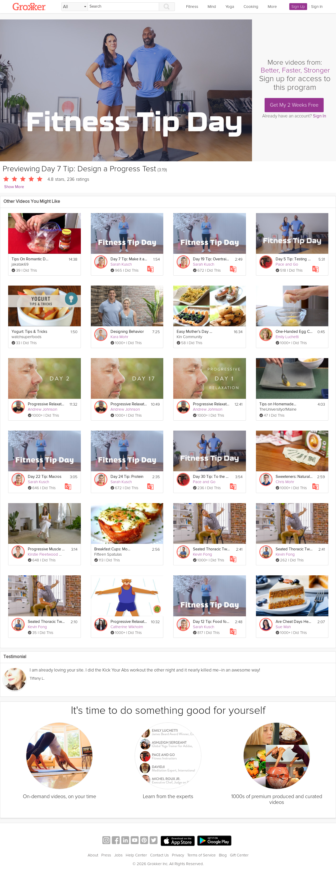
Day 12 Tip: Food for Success (211, 622)
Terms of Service (201, 855)
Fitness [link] (192, 6)
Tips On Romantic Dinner (30, 259)
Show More (14, 187)
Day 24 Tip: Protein (127, 477)
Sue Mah (283, 626)
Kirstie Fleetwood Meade (49, 554)
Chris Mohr (285, 481)
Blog (223, 855)
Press (106, 855)
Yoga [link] (229, 6)
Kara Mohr (119, 336)
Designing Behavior (127, 332)
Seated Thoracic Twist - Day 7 (211, 549)
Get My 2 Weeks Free (294, 105)
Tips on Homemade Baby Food (277, 404)
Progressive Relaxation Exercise (129, 622)
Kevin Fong (202, 554)
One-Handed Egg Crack (294, 332)
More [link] (272, 6)
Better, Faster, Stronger (295, 70)
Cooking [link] (251, 6)
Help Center (136, 855)
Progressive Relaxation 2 (46, 404)
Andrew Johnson (42, 409)
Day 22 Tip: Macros (44, 477)
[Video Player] (126, 90)
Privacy (178, 855)
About (93, 855)
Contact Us (159, 855)
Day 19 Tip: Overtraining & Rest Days (211, 259)
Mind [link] (212, 6)
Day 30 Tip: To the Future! (211, 477)
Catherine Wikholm (127, 626)
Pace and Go (287, 264)
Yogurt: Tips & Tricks (29, 332)
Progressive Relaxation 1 (211, 404)
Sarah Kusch (121, 264)
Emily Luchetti (287, 336)
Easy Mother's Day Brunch (195, 332)
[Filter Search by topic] (75, 7)
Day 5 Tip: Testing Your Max (294, 259)
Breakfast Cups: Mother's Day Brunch (112, 549)
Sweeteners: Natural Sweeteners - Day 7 (294, 477)
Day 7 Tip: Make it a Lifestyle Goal (129, 259)
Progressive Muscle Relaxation (46, 549)
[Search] (123, 6)
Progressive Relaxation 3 (129, 404)
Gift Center (239, 855)
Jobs (118, 855)
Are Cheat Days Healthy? (294, 622)
